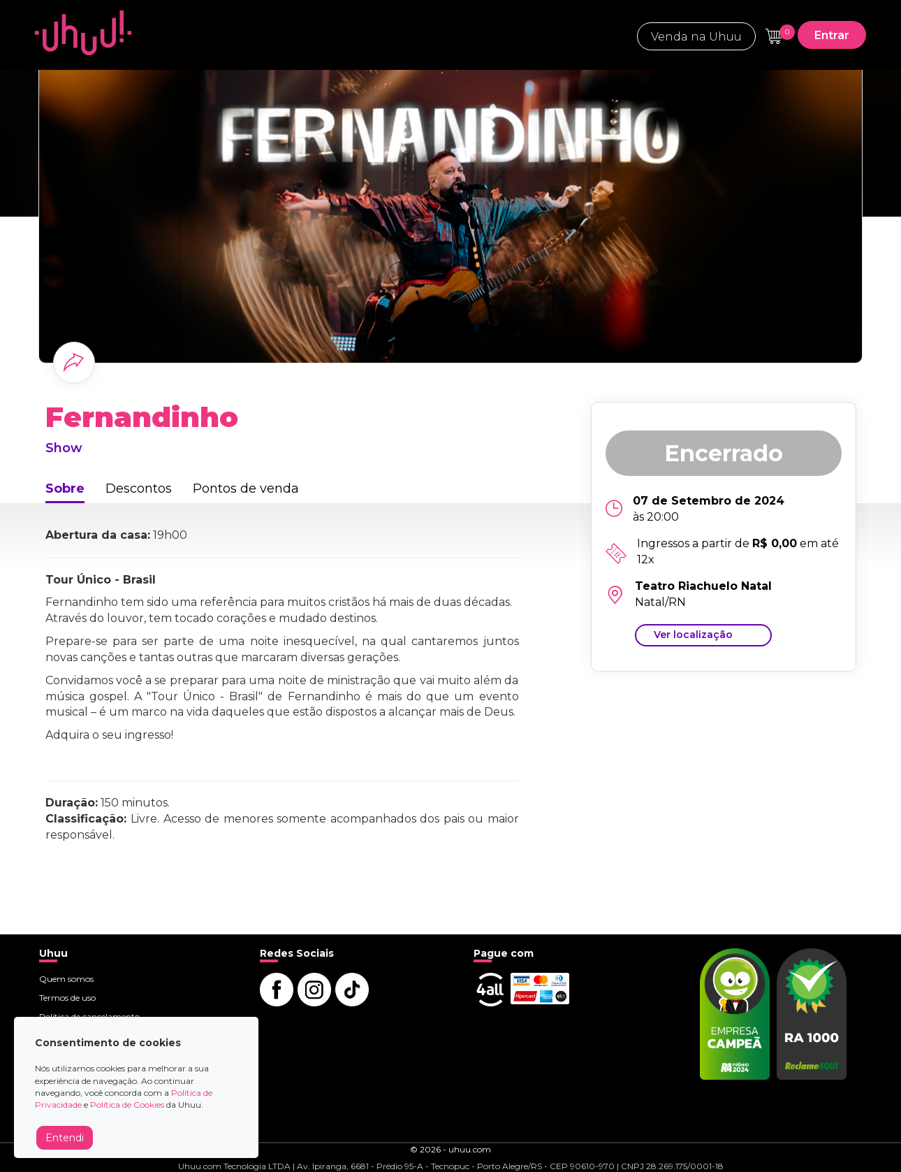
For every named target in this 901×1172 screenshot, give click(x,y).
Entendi (64, 1137)
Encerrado (723, 453)
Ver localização (693, 634)
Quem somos (66, 979)
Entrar (831, 35)
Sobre (65, 488)
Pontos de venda (246, 488)
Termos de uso (67, 997)
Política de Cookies (127, 1104)
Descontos (138, 488)
